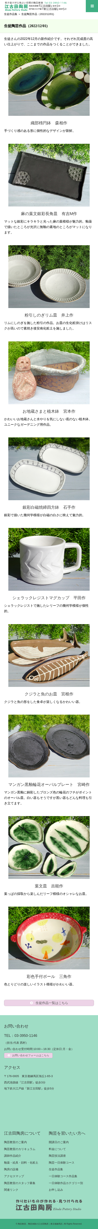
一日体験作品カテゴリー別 (66, 1183)
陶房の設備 (11, 1169)
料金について (57, 1149)
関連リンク (11, 1189)
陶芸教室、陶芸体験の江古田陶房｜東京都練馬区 (40, 1224)
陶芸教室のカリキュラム (19, 1149)
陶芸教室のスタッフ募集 (19, 1183)
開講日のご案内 (59, 1142)
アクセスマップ (14, 1176)
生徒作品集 (10, 14)
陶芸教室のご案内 (15, 1142)
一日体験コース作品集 (63, 1176)
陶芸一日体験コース (61, 1162)
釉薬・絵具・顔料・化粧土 (21, 1162)
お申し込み (56, 1189)
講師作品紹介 (12, 1155)
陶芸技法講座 (57, 1155)
